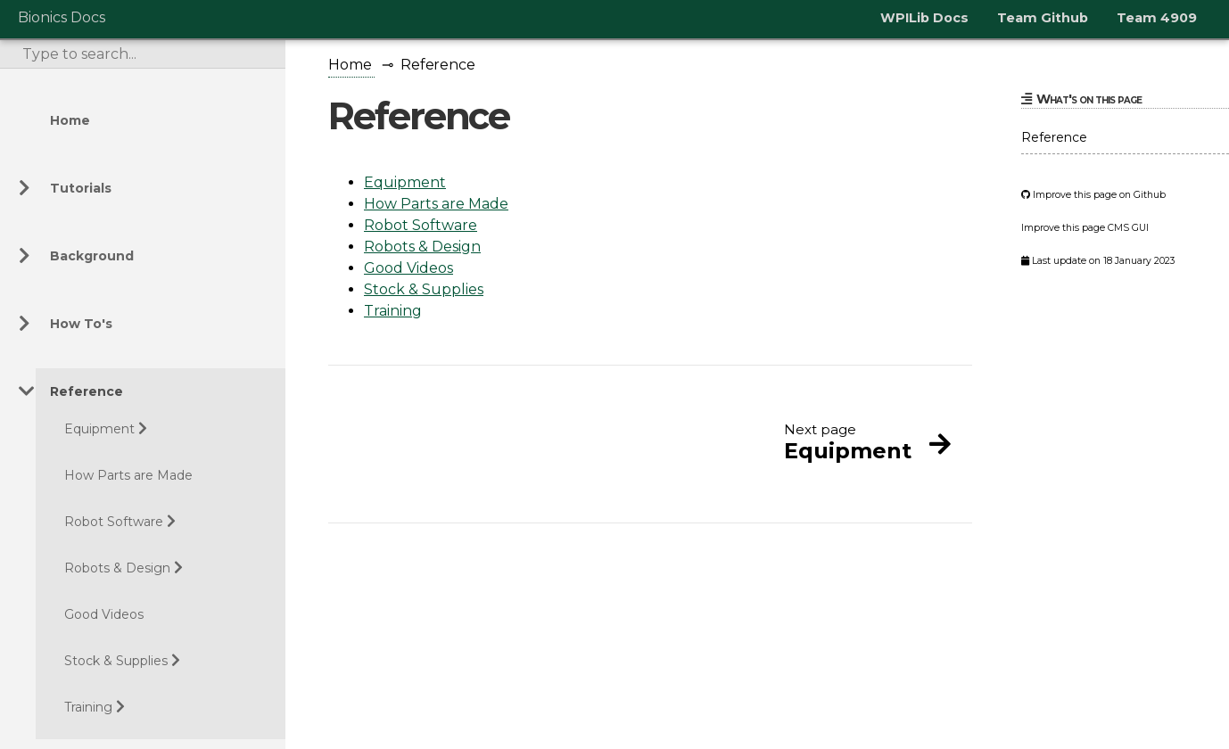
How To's (81, 324)
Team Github (1042, 18)
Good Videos (104, 614)
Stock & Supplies (116, 661)
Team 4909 (1157, 18)
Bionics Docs (61, 17)
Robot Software (113, 522)
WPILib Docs (924, 18)
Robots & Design (117, 568)
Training (88, 707)
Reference (86, 391)
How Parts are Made (128, 475)
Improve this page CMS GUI (1085, 228)
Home (70, 120)
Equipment (99, 429)
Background (92, 256)
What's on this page (1081, 99)
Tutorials (80, 188)
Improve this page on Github (1093, 195)
